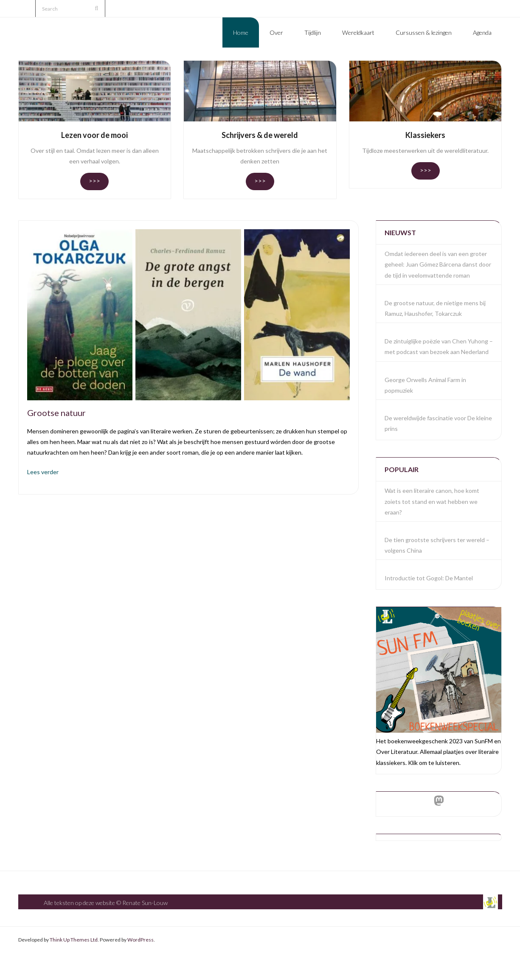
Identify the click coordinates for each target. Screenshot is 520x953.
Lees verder (43, 471)
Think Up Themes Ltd (74, 939)
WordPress (140, 939)
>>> (94, 180)
